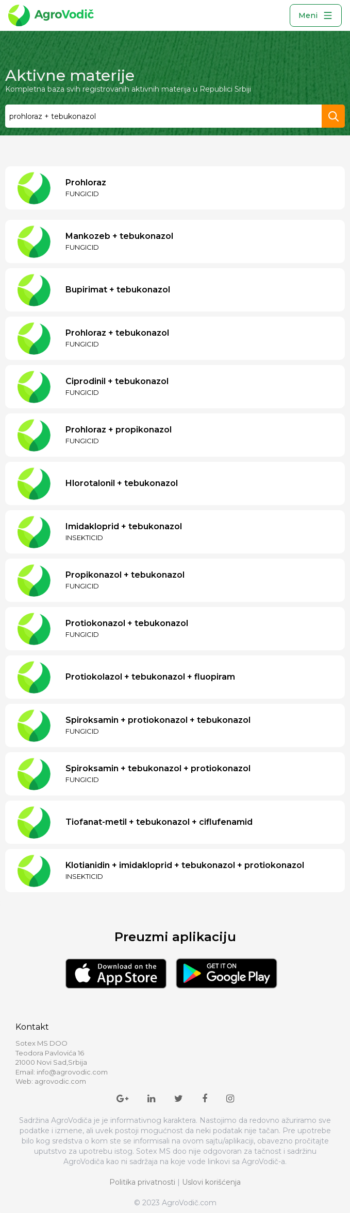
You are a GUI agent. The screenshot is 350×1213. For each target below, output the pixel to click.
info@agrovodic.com (72, 1072)
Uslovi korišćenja (211, 1182)
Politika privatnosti (142, 1182)
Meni (315, 15)
